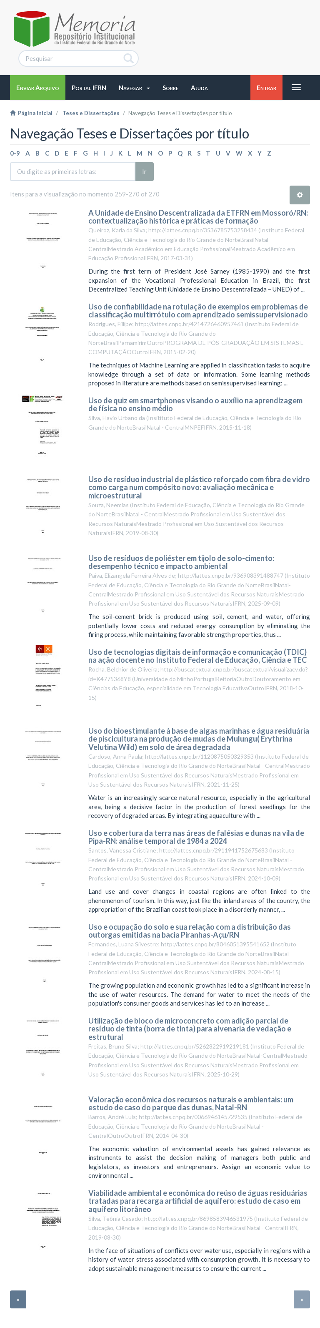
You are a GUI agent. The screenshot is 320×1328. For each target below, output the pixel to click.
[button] (134, 87)
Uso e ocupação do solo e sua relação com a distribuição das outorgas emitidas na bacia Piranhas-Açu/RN (189, 931)
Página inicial (31, 113)
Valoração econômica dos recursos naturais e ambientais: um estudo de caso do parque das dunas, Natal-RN (190, 1103)
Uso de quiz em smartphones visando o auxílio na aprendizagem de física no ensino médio (195, 404)
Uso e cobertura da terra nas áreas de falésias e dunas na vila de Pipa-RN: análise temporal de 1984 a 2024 (196, 837)
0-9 (15, 153)
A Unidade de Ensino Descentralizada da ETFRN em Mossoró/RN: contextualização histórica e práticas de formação (198, 217)
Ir (144, 171)
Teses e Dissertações (91, 113)
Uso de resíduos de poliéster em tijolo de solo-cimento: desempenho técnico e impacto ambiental (181, 562)
